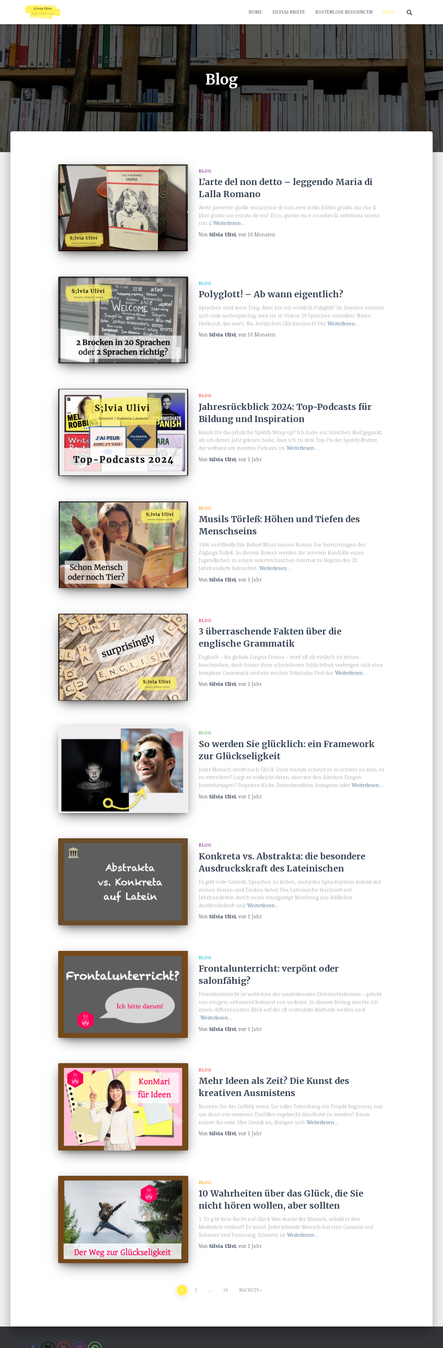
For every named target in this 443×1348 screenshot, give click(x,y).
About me (40, 1332)
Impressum (197, 1332)
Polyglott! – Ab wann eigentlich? (271, 289)
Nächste (249, 1243)
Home (255, 12)
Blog (389, 12)
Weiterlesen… (229, 223)
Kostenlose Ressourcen (343, 12)
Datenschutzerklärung (117, 1332)
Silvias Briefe (288, 12)
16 (225, 1243)
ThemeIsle (407, 1332)
